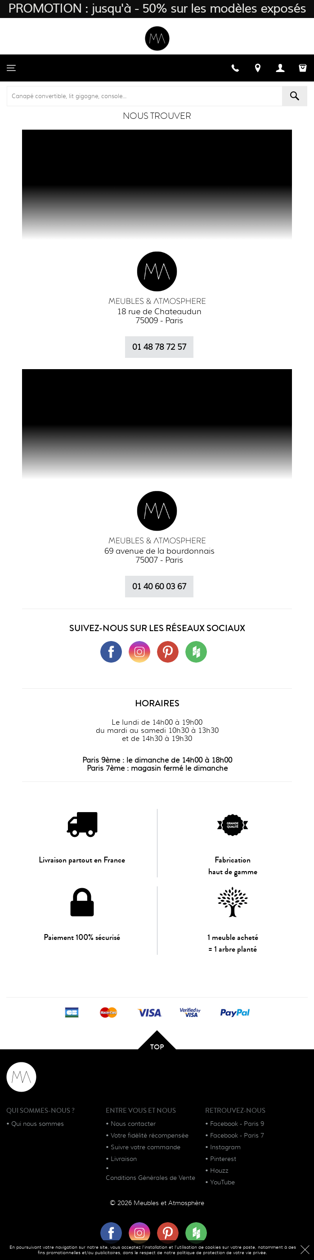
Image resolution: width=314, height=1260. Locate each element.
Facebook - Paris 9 (237, 1124)
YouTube (222, 1182)
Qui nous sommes (37, 1124)
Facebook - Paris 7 (237, 1135)
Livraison (124, 1159)
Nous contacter (133, 1124)
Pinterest (223, 1159)
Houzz (219, 1170)
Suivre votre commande (145, 1147)
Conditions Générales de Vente (150, 1178)
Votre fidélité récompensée (149, 1135)
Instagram (225, 1147)
